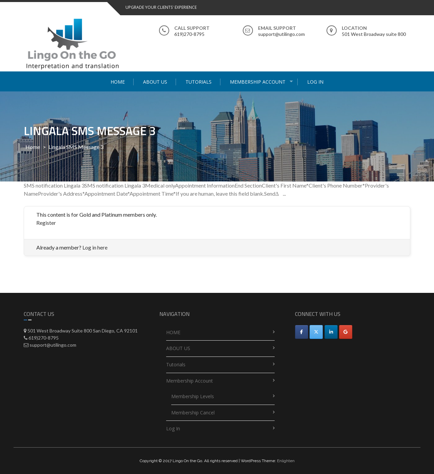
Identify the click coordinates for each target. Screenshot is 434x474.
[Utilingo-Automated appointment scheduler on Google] (345, 332)
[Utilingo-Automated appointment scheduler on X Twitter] (316, 332)
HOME (118, 82)
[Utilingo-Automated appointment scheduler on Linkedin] (331, 332)
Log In (315, 82)
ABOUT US (155, 82)
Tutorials (198, 82)
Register (46, 222)
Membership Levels (192, 396)
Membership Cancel (193, 412)
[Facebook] (301, 332)
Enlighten (286, 460)
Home (32, 147)
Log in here (94, 247)
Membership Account (257, 82)
